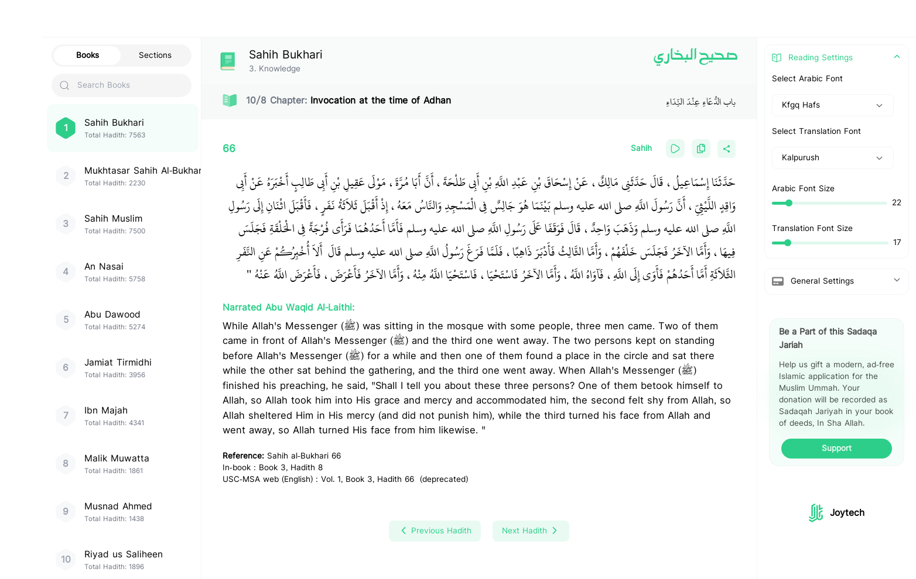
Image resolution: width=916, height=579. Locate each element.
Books (87, 55)
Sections (155, 55)
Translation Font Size (812, 229)
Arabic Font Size (803, 189)
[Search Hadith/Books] (413, 19)
